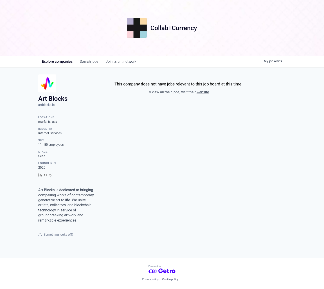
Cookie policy (170, 279)
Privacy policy (150, 279)
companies (57, 61)
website (203, 92)
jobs (89, 61)
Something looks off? (55, 234)
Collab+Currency (173, 28)
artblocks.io (46, 105)
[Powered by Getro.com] (162, 269)
